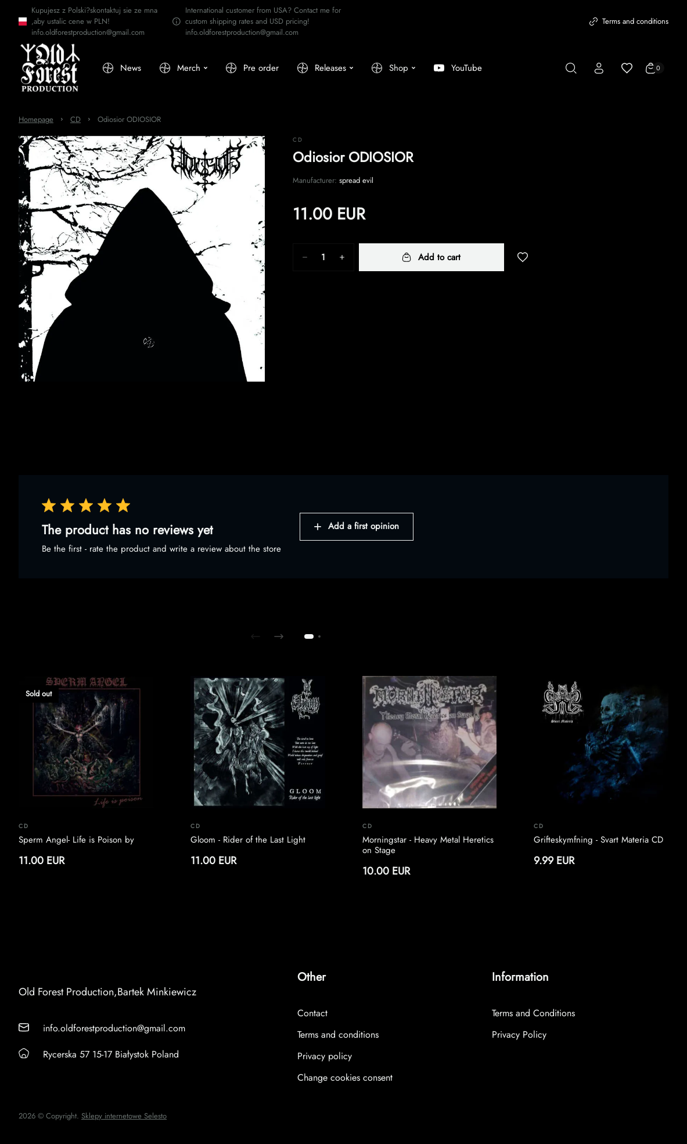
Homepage (36, 119)
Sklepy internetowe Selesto (124, 1116)
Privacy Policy (519, 1034)
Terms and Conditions (533, 1013)
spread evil (356, 180)
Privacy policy (324, 1056)
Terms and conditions (628, 21)
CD (75, 119)
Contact (312, 1013)
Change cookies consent (345, 1077)
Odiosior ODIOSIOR (129, 119)
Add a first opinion (356, 526)
